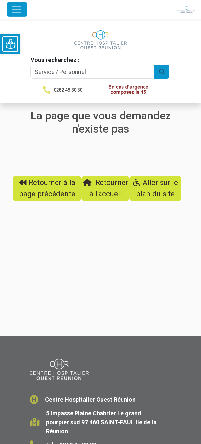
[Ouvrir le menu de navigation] (17, 9)
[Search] (92, 72)
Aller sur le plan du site (155, 188)
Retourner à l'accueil (105, 188)
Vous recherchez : (55, 59)
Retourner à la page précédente (47, 188)
